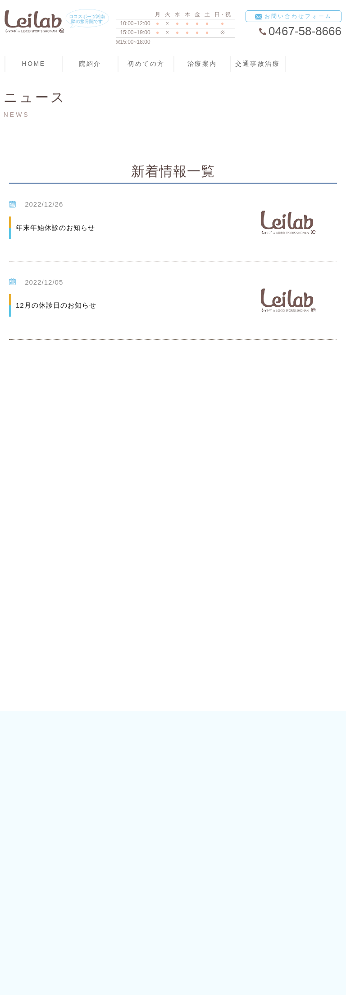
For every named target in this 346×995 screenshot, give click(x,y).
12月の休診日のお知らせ (56, 305)
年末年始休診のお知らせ (55, 227)
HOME (34, 63)
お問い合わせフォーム (293, 16)
